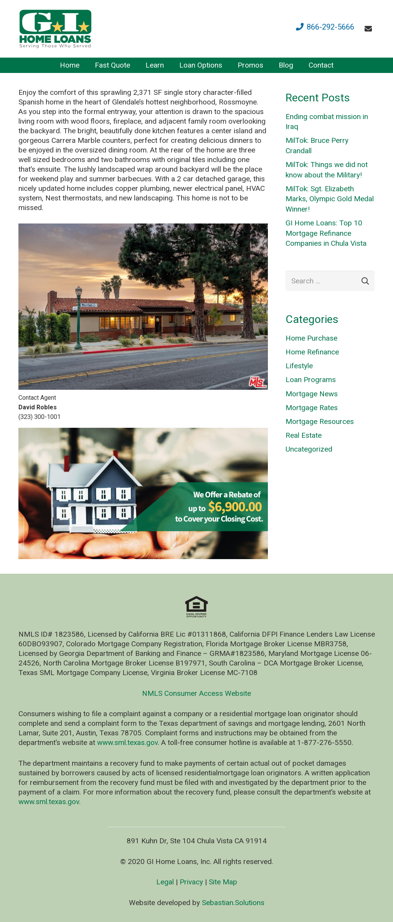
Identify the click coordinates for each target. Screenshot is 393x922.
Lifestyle (299, 365)
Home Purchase (311, 338)
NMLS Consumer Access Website (196, 693)
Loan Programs (311, 379)
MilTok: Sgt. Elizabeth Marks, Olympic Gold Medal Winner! (330, 199)
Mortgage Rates (312, 407)
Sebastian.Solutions (233, 902)
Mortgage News (312, 393)
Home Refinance (312, 352)
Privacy (191, 881)
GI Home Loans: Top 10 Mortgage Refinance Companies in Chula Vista (326, 233)
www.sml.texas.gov (127, 742)
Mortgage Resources (320, 421)
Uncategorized (309, 449)
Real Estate (304, 435)
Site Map (223, 881)
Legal (165, 881)
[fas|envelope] (370, 28)
